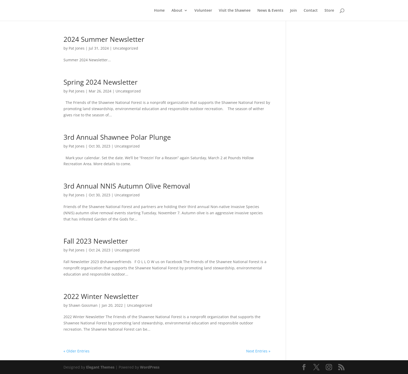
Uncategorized (125, 48)
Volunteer (203, 11)
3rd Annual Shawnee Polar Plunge (117, 137)
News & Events (270, 11)
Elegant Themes (100, 367)
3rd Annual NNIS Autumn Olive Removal (126, 186)
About (176, 11)
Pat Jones (77, 48)
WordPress (150, 367)
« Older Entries (76, 351)
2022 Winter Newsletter (101, 296)
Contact (311, 11)
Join (293, 11)
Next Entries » (258, 351)
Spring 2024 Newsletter (100, 82)
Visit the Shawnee (235, 11)
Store (329, 11)
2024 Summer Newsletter (103, 39)
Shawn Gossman (83, 305)
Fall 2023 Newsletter (95, 241)
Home (159, 11)
